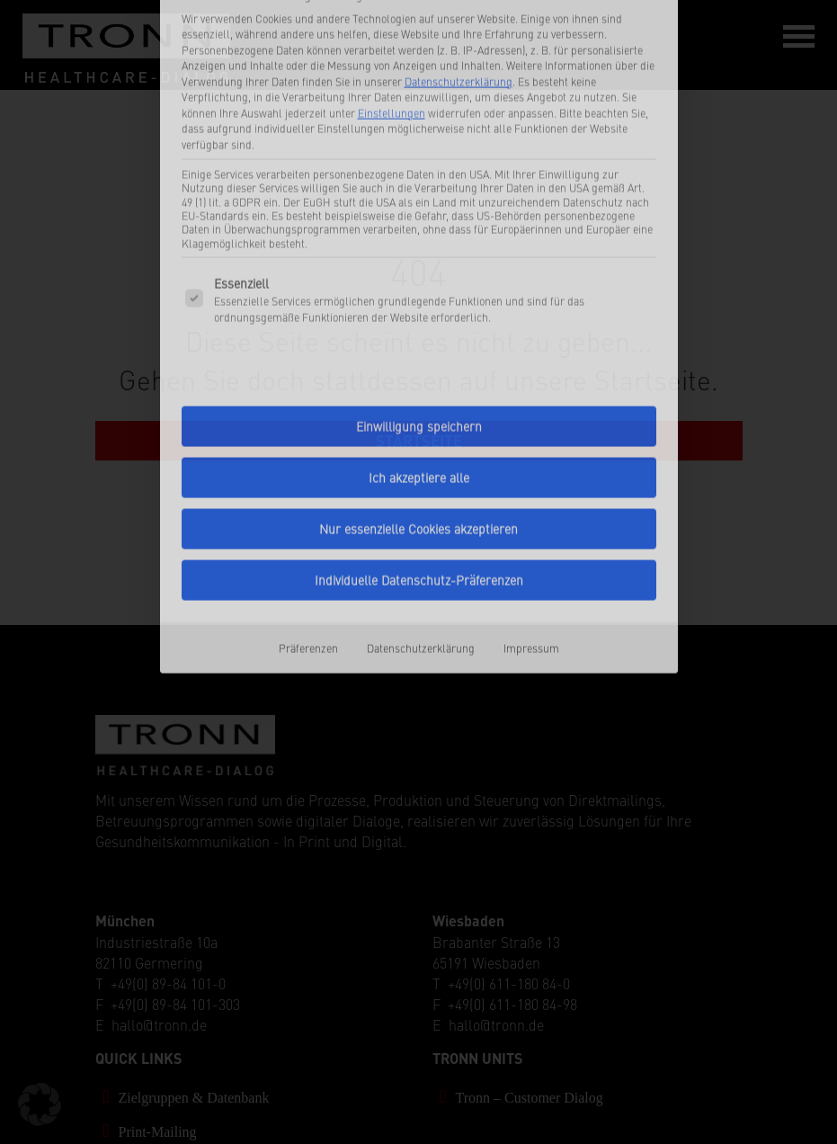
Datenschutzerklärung (421, 507)
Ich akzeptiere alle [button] (419, 337)
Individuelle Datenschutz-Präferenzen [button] (419, 440)
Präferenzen (308, 507)
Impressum (531, 507)
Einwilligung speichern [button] (419, 286)
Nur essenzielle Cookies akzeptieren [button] (418, 389)
